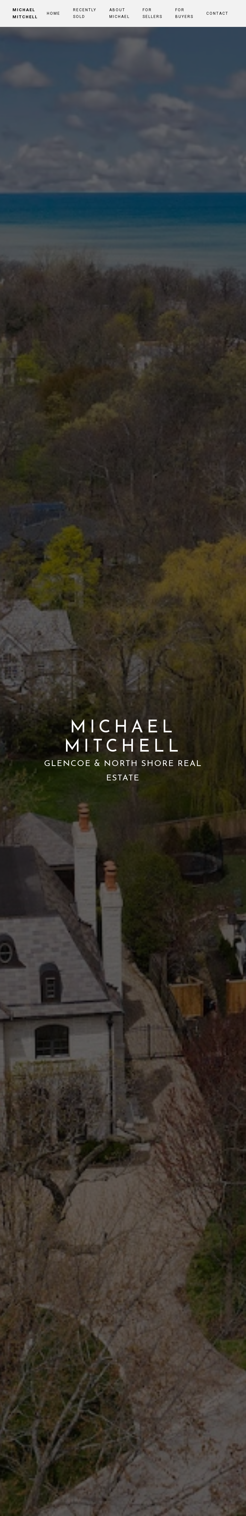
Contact (217, 13)
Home (53, 13)
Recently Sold (84, 13)
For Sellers (152, 13)
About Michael (119, 13)
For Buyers (184, 13)
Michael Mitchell (25, 13)
